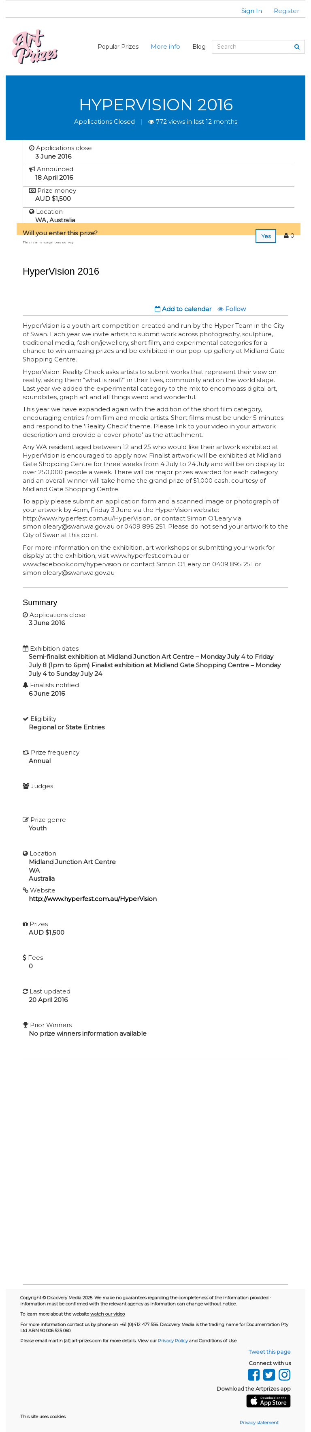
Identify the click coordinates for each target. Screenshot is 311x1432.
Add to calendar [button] (183, 309)
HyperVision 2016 (156, 104)
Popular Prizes (118, 46)
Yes (266, 236)
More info (165, 46)
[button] (246, 11)
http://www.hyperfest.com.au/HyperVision (93, 899)
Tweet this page (270, 1351)
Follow (231, 309)
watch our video (107, 1314)
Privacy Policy (173, 1341)
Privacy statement (259, 1423)
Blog (199, 46)
